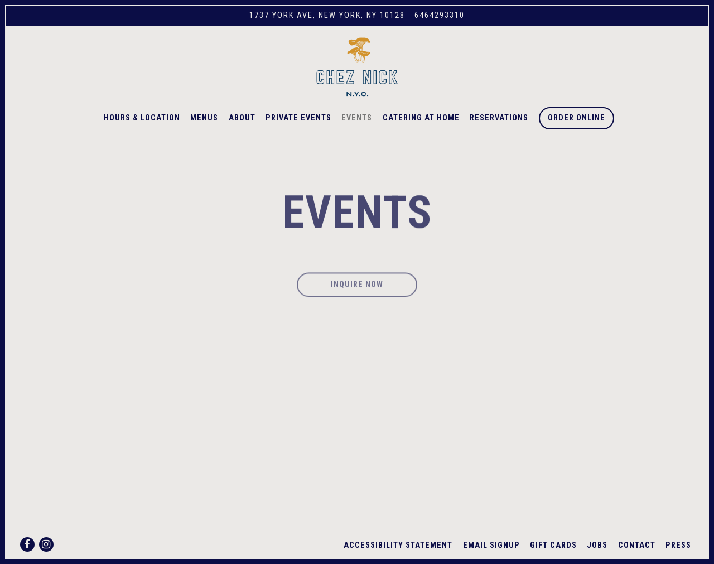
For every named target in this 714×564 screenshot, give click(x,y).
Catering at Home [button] (421, 118)
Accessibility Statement (398, 545)
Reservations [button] (499, 118)
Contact (636, 545)
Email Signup (491, 545)
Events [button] (356, 118)
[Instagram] (46, 544)
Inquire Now (357, 289)
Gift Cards (553, 545)
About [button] (242, 118)
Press (678, 545)
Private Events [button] (298, 118)
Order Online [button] (576, 118)
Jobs (597, 545)
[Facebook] (27, 544)
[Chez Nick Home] (357, 66)
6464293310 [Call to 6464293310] (439, 15)
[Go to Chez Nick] (327, 15)
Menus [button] (204, 118)
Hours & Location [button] (142, 118)
